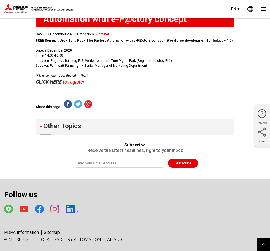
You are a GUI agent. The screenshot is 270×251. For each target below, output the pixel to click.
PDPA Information (21, 232)
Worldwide (250, 9)
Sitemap (52, 232)
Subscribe (183, 163)
